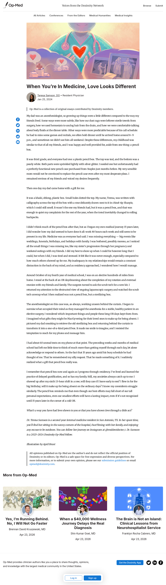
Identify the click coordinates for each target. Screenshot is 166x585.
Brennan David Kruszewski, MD (27, 529)
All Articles (39, 15)
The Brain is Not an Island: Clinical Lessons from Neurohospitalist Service (139, 523)
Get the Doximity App (130, 562)
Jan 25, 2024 (44, 99)
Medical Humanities (100, 15)
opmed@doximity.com (42, 464)
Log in (73, 578)
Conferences (56, 15)
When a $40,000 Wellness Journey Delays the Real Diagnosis (83, 523)
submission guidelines (114, 460)
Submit (159, 6)
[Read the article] (27, 499)
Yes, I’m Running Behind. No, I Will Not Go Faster (27, 521)
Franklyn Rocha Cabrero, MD (139, 533)
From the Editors (76, 15)
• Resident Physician (72, 95)
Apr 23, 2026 (19, 534)
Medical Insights (123, 15)
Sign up (92, 578)
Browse (147, 6)
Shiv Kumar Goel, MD (83, 533)
